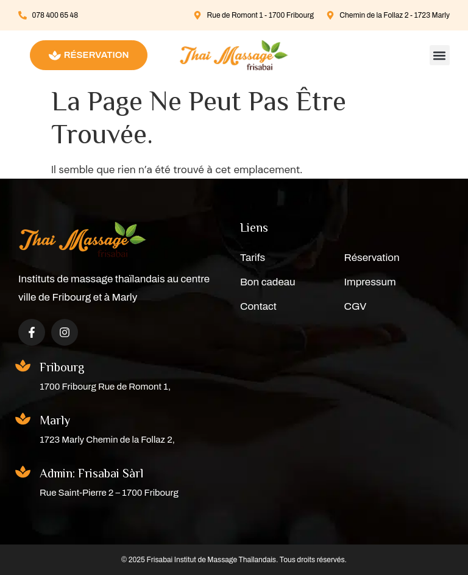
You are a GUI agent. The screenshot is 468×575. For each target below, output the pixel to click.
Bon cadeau (268, 282)
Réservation (372, 257)
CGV (355, 306)
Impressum (370, 282)
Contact (258, 306)
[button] (440, 55)
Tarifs (252, 257)
